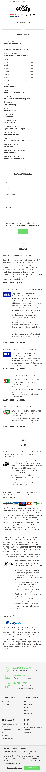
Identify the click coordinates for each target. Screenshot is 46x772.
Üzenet (8, 207)
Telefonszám (10, 194)
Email (7, 188)
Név (6, 182)
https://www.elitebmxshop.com (17, 99)
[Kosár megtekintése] (34, 15)
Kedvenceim (28, 713)
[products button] (22, 15)
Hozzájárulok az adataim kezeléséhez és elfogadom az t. (22, 224)
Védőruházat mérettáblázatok (30, 733)
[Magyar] (12, 15)
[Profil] (26, 15)
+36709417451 (13, 2)
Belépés (27, 701)
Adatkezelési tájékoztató (11, 729)
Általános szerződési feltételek (10, 725)
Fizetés (4, 732)
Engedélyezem (32, 768)
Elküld (23, 231)
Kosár (26, 710)
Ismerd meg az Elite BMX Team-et (33, 728)
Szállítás (5, 735)
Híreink (26, 724)
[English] (17, 15)
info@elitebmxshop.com (29, 2)
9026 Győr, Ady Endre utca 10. (26, 670)
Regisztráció (29, 704)
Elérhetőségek (7, 738)
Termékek (5, 704)
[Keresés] (30, 15)
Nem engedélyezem (14, 768)
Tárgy (7, 201)
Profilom (27, 707)
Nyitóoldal (5, 701)
